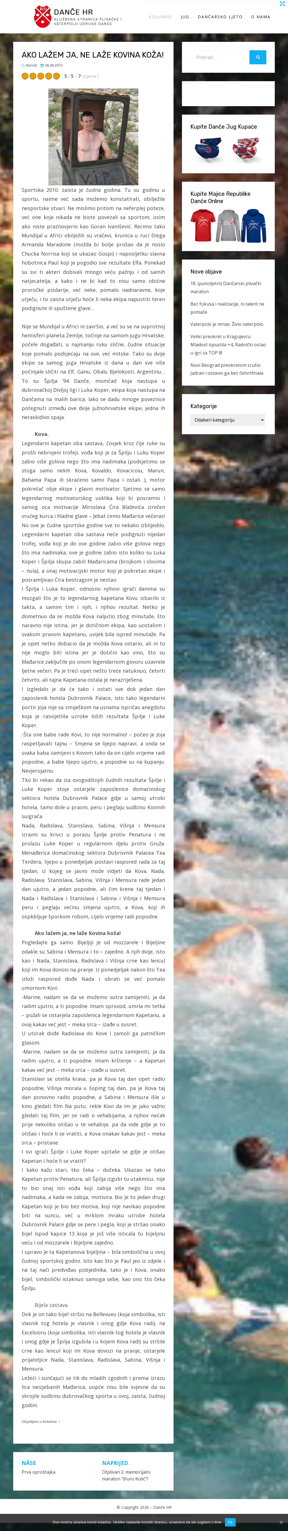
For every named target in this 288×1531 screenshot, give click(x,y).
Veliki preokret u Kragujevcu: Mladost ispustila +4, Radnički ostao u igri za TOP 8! (228, 353)
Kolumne (160, 20)
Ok (230, 1522)
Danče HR (77, 15)
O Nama (261, 20)
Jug (185, 20)
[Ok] (281, 1522)
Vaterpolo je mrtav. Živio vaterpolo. (227, 332)
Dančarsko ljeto (220, 20)
